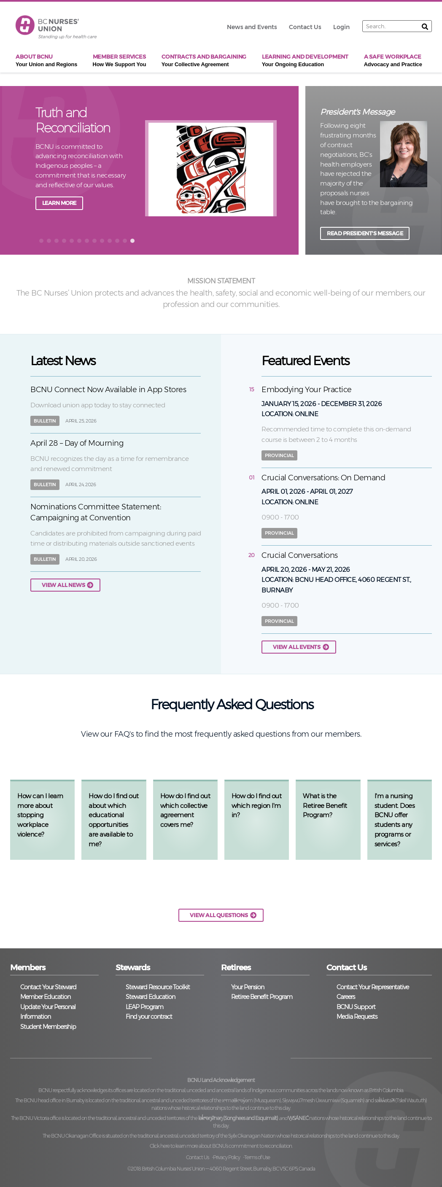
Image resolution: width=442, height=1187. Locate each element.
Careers (346, 997)
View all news (63, 585)
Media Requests (357, 1016)
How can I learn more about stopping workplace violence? (40, 815)
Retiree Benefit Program (261, 997)
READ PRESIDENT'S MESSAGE (365, 233)
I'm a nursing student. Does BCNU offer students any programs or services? (395, 820)
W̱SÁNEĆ (298, 1118)
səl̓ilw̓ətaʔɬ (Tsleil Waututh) (401, 1100)
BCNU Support (356, 1007)
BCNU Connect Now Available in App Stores (108, 389)
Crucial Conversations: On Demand (323, 477)
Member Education (45, 997)
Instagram (237, 1056)
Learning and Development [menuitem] (305, 60)
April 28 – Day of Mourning (76, 443)
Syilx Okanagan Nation (251, 1136)
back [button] (21, 169)
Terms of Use (257, 1157)
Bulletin (45, 421)
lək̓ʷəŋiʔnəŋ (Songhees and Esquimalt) (238, 1118)
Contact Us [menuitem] (305, 27)
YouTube (270, 1056)
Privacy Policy (226, 1157)
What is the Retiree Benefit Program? (325, 805)
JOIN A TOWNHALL (66, 203)
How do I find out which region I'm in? (257, 805)
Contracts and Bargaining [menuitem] (204, 60)
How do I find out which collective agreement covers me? (185, 810)
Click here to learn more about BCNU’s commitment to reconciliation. (221, 1146)
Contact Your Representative (373, 987)
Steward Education (150, 997)
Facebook (172, 1056)
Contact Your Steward (48, 987)
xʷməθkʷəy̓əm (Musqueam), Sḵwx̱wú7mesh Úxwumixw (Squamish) (293, 1100)
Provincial (279, 455)
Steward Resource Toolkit (158, 987)
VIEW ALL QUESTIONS (219, 915)
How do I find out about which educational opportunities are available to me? (114, 820)
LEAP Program (144, 1007)
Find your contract (149, 1016)
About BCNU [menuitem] (46, 60)
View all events (297, 647)
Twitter (204, 1056)
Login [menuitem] (341, 27)
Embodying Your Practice (306, 389)
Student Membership (48, 1027)
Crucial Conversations (299, 555)
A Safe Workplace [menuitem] (393, 60)
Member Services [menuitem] (119, 60)
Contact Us (197, 1157)
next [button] (284, 169)
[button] (41, 241)
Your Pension (247, 987)
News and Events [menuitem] (252, 27)
